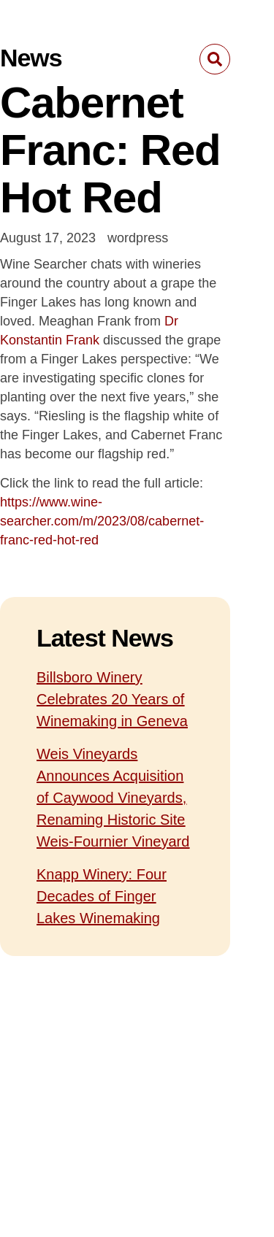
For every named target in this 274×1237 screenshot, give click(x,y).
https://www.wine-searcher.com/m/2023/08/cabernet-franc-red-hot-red (102, 521)
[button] (214, 59)
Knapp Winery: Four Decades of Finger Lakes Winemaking (102, 896)
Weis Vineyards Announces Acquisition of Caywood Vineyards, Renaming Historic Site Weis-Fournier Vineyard (113, 797)
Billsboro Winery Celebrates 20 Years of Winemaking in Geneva (112, 699)
